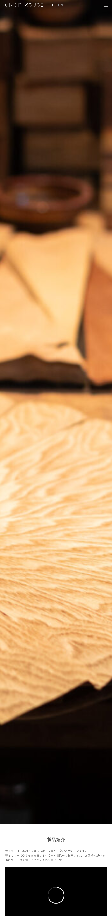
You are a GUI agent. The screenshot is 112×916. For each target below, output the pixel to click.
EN (62, 5)
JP (52, 5)
